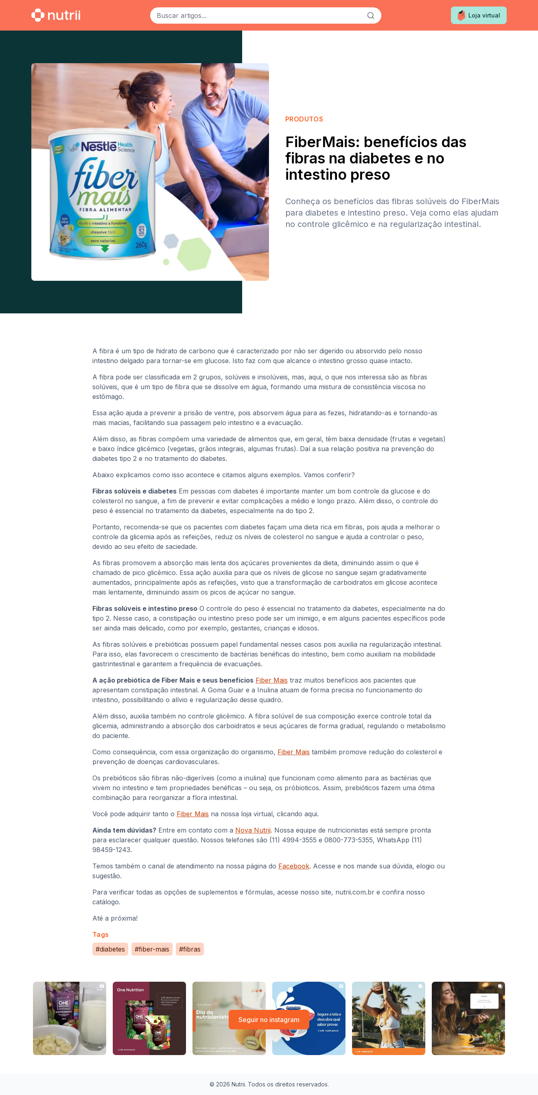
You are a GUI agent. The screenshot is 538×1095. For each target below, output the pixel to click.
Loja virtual (478, 15)
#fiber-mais (152, 949)
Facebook (293, 866)
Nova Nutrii (253, 830)
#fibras (190, 949)
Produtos (304, 119)
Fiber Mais (272, 680)
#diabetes (110, 949)
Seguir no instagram (269, 1020)
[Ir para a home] (55, 15)
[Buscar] (371, 15)
